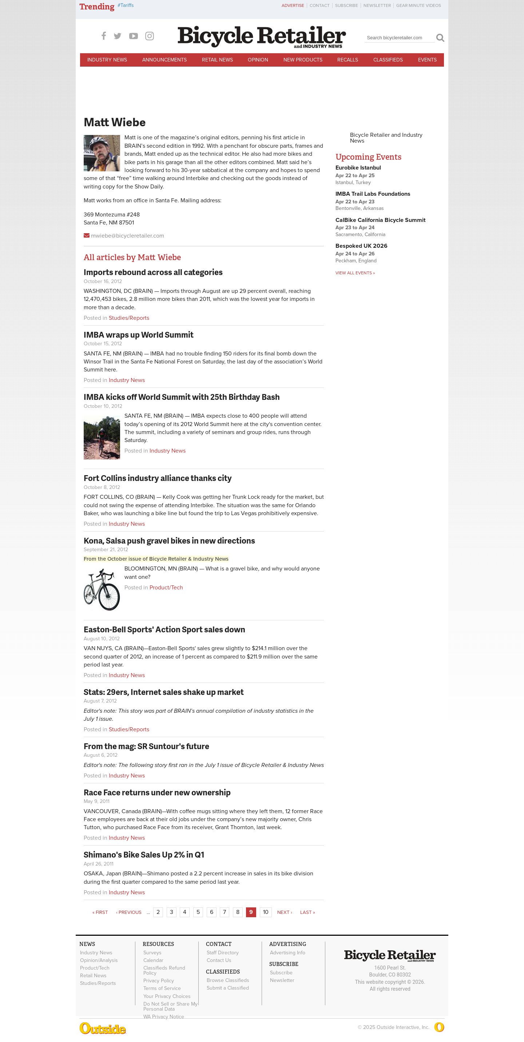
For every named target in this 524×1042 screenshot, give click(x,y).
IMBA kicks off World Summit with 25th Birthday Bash (182, 396)
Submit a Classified (227, 987)
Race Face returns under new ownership (157, 792)
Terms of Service (161, 988)
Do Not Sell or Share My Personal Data (170, 1005)
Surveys (152, 952)
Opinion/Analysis (99, 960)
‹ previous (129, 912)
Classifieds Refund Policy (164, 970)
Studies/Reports (129, 318)
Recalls (347, 60)
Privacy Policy (158, 980)
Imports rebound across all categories (153, 272)
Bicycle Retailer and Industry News (386, 137)
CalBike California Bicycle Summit (380, 220)
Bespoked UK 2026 (362, 246)
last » (307, 912)
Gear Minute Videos (418, 5)
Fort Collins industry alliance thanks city (158, 478)
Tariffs (127, 5)
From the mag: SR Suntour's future (146, 746)
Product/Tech (166, 587)
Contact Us (218, 960)
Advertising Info (287, 952)
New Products (302, 60)
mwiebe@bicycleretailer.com (127, 235)
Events (427, 60)
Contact (320, 5)
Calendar (153, 960)
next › (284, 912)
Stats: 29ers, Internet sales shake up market (164, 691)
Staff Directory (222, 952)
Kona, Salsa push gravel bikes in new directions (169, 540)
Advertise (293, 5)
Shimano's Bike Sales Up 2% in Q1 (144, 854)
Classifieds (388, 60)
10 (266, 912)
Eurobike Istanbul (358, 167)
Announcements (164, 60)
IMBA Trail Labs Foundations (373, 194)
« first (100, 912)
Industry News (107, 60)
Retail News (217, 60)
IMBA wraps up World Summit (139, 334)
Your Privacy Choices (166, 995)
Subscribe (346, 5)
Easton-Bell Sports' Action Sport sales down (164, 629)
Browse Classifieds (227, 980)
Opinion (258, 60)
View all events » (355, 272)
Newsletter (377, 5)
